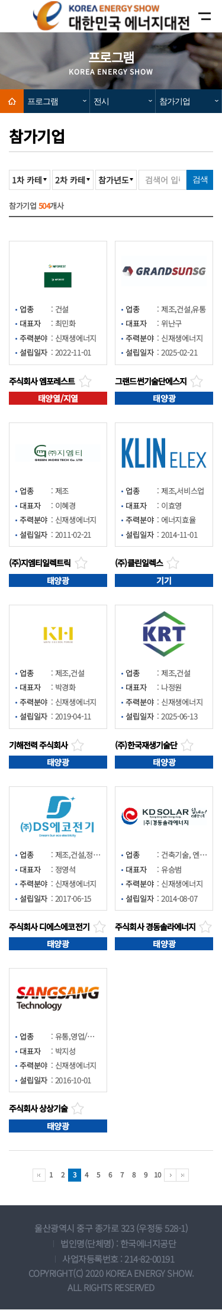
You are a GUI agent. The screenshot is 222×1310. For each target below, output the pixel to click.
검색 (200, 179)
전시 (101, 101)
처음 (39, 1175)
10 (157, 1175)
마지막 (182, 1175)
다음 (170, 1175)
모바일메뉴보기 (194, 16)
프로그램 (42, 101)
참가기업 (174, 101)
